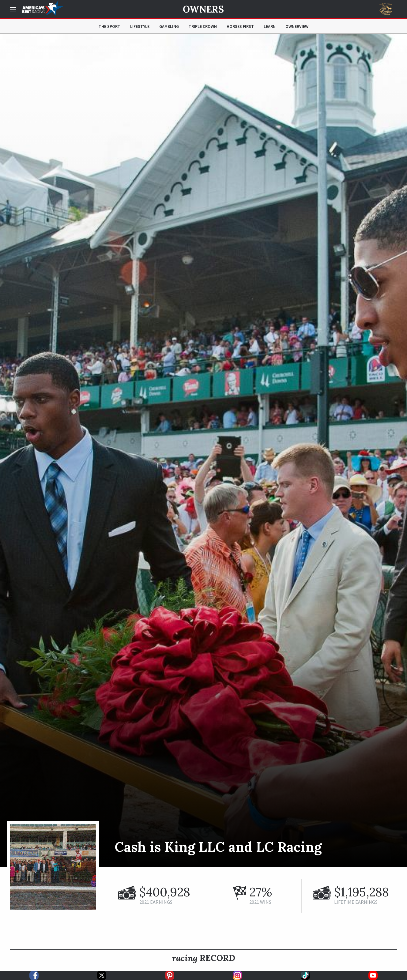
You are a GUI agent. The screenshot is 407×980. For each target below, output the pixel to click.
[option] (203, 450)
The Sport (109, 26)
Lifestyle (139, 26)
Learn (270, 26)
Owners (203, 9)
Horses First (240, 26)
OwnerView (296, 26)
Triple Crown (203, 26)
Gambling (169, 26)
